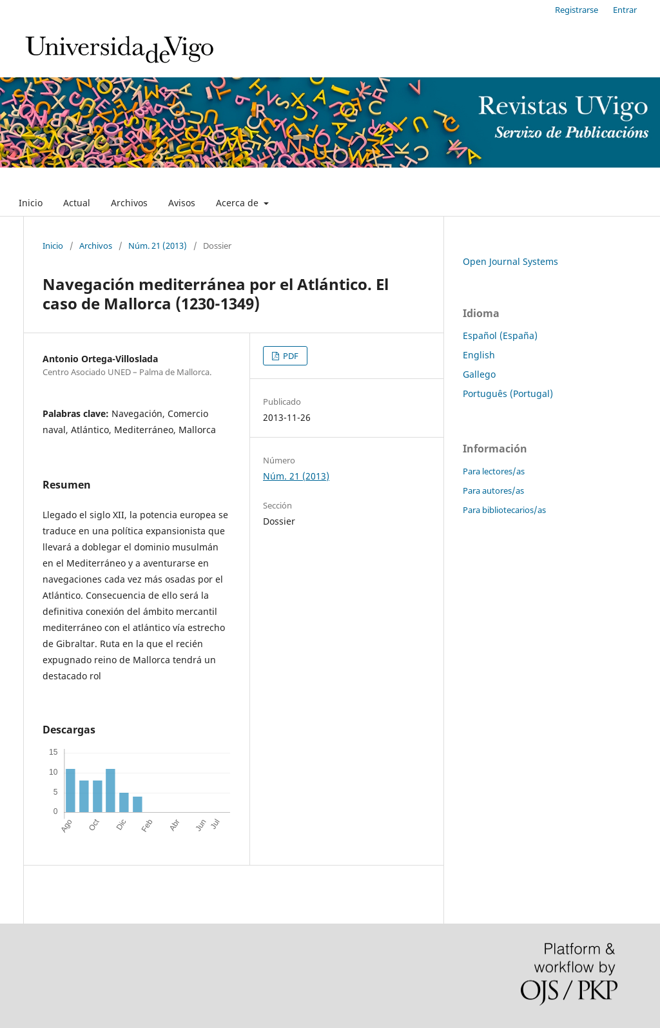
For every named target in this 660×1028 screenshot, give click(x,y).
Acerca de (238, 203)
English (479, 355)
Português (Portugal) (508, 393)
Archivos (129, 203)
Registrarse (576, 9)
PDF (289, 356)
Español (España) (500, 335)
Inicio (31, 203)
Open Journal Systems (510, 261)
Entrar (625, 9)
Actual (76, 203)
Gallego (479, 374)
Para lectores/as (494, 471)
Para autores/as (493, 490)
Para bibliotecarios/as (504, 510)
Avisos (181, 203)
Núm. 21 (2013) (157, 245)
